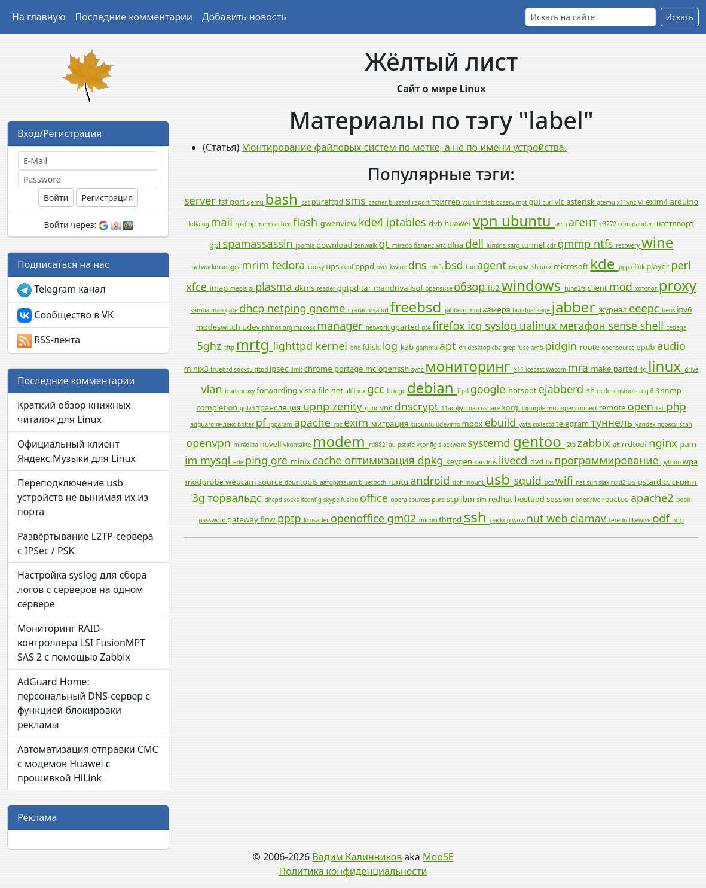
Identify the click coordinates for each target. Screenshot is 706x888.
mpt (522, 202)
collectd (544, 424)
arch (562, 224)
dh (463, 347)
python (672, 462)
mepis (239, 288)
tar (367, 287)
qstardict (655, 481)
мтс (442, 245)
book (683, 499)
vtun (469, 202)
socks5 (244, 369)
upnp (317, 406)
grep (510, 347)
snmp (671, 390)
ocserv (506, 202)
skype (332, 499)
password (212, 520)
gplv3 (248, 408)
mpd (475, 310)
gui (536, 201)
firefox (449, 325)
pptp (290, 518)
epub (646, 347)
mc (371, 368)
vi (642, 201)
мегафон (584, 325)
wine (657, 242)
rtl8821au (383, 444)
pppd (365, 266)
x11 (519, 369)
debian (432, 387)
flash (306, 222)
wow (519, 520)
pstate (407, 444)
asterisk (581, 201)
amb (538, 347)
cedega (677, 327)
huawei (458, 223)
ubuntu (528, 220)
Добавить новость (244, 16)
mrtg (254, 344)
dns (419, 265)
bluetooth (373, 482)
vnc (387, 407)
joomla (305, 245)
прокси (668, 424)
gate (232, 310)
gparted (405, 326)
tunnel (534, 244)
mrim (257, 265)
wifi (565, 480)
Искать (679, 17)
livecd (514, 460)
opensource (618, 347)
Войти (56, 197)
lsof (417, 287)
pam (688, 444)
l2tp (571, 444)
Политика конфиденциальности (353, 871)
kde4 (372, 222)
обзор (471, 286)
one (356, 347)
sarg (514, 245)
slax (604, 482)
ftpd (463, 391)
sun (592, 482)
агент (584, 222)
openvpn (209, 443)
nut (536, 518)
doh (459, 482)
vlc (561, 201)
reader (327, 288)
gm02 (403, 518)
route (590, 347)
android (431, 480)
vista (308, 390)
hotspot (523, 390)
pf (262, 422)
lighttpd (294, 346)
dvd (538, 461)
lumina (497, 245)
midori (429, 520)
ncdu (605, 391)
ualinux (539, 325)
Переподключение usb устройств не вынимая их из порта (82, 497)
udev (252, 326)
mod (622, 286)
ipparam (281, 424)
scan (685, 424)
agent (493, 265)
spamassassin (259, 243)
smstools (625, 391)
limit (297, 369)
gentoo (539, 441)
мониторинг (469, 366)
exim (357, 422)
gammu (427, 347)
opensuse (439, 288)
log (391, 346)
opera (399, 499)
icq (476, 325)
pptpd (349, 287)
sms (357, 200)
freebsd (417, 307)
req (644, 391)
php (676, 406)
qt (385, 243)
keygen (460, 461)
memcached (275, 224)
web (558, 518)
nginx (664, 443)
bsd (455, 265)
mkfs (437, 267)
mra (579, 367)
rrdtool (635, 444)
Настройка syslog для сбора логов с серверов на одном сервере (81, 589)
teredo (619, 520)
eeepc (645, 308)
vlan (213, 389)
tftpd (262, 369)
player (658, 266)
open (642, 406)
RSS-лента (48, 340)
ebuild (502, 422)
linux (666, 366)
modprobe (205, 481)
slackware (453, 444)
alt (617, 444)
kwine (399, 267)
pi (252, 288)
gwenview (339, 223)
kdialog (200, 224)
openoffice (359, 518)
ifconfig (312, 499)
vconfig (428, 444)
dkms (306, 287)
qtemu (607, 202)
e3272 (609, 224)
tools (310, 481)
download (335, 244)
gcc (377, 389)
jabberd (457, 310)
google (489, 389)
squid (529, 480)
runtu (399, 481)
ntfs (605, 243)
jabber (575, 307)
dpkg (431, 460)
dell (476, 243)
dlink (638, 267)
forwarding (277, 390)
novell (271, 444)
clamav (589, 518)
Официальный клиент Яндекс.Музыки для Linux (76, 451)
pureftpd (328, 201)
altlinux (356, 391)
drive (691, 369)
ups (333, 266)
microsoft (572, 266)
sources (420, 499)
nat (581, 482)
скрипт (685, 481)
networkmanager (216, 267)
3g (200, 498)
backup (501, 520)
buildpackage (532, 310)
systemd (490, 443)
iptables (407, 222)
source (271, 481)
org (288, 327)
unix (547, 267)
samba (201, 310)
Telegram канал (61, 289)
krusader (317, 520)
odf (662, 518)
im (192, 460)
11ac (448, 408)
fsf (224, 201)
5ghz (210, 346)
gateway (243, 519)
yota (526, 424)
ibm (469, 499)
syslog (502, 325)
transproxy (240, 391)
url (385, 310)
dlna (456, 244)
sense (624, 325)
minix (302, 461)
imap (219, 287)
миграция (391, 423)
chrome (319, 368)
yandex (646, 424)
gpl (216, 244)
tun (471, 267)
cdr (552, 245)
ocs (550, 482)
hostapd (530, 499)
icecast (535, 369)
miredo (403, 245)
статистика (364, 310)
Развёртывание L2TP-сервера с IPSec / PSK (85, 543)
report (421, 202)
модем (519, 267)
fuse (524, 347)
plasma (275, 286)
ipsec (280, 368)
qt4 (426, 327)
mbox (473, 423)
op (252, 224)
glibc (372, 408)
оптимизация (380, 460)
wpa (690, 461)
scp (454, 499)
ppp (625, 267)
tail (661, 408)
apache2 (653, 498)
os (632, 481)
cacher (379, 202)
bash (283, 199)
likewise (640, 520)
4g (644, 369)
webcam (241, 481)
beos (669, 310)
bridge (397, 391)
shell (653, 325)
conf (348, 267)
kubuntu (422, 424)
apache (314, 422)
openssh (394, 368)
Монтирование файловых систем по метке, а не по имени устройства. (404, 147)
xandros (486, 462)
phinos (272, 327)
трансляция (279, 407)
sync (418, 369)
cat (306, 202)
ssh (477, 517)
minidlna (247, 444)
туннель (613, 422)
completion (217, 407)
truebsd (222, 369)
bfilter (246, 424)
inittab (486, 202)
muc (554, 408)
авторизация (339, 482)
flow (268, 519)
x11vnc (627, 202)
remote (613, 407)
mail (223, 222)
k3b (408, 347)
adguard (202, 424)
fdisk (371, 347)
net (338, 390)
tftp (230, 347)
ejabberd (562, 389)
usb (499, 479)
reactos (616, 499)
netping (288, 308)
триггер (446, 201)
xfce (197, 286)
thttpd (451, 519)
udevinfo (449, 424)
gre (281, 460)
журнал (614, 309)
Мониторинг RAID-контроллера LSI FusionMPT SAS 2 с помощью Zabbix (81, 643)
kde (604, 263)
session (561, 499)
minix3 (197, 368)
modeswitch (219, 326)
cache (328, 460)
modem (341, 441)
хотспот (646, 288)
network (378, 327)
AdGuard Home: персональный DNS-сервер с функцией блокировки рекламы (83, 703)
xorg (511, 407)
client (598, 287)
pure (439, 499)
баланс (425, 245)
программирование (607, 460)
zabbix (595, 443)
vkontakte (298, 444)
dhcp (253, 308)
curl (548, 202)
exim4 (658, 201)
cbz (496, 347)
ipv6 (684, 309)
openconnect (580, 408)
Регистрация (107, 197)
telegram (573, 423)
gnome (328, 308)
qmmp (576, 243)
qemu (256, 202)
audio (671, 346)
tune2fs (575, 288)
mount (475, 482)
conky (317, 267)
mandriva (391, 287)
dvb (436, 223)
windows (533, 285)
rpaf (241, 224)
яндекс (226, 424)
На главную (39, 16)
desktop (479, 347)
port (238, 201)
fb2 (495, 287)
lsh (535, 267)
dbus (292, 482)
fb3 (655, 391)
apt (449, 346)
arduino (684, 201)
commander (636, 224)
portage (349, 368)
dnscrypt (418, 406)
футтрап (468, 408)
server (201, 200)
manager (341, 325)
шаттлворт (674, 223)
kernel (333, 346)
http (678, 520)
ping (258, 460)
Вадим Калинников (357, 856)
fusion (350, 499)
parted (626, 368)
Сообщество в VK (65, 315)
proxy (677, 285)
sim (482, 499)
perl (680, 265)
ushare (491, 408)
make (602, 368)
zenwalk (366, 245)
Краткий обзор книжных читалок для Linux (73, 412)
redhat (501, 499)
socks (291, 499)
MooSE (438, 856)
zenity (348, 406)
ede (239, 462)
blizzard (400, 202)
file (324, 390)
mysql (216, 460)
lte (550, 462)
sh (591, 390)
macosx (305, 327)
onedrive (589, 499)
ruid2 (619, 482)
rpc (339, 424)
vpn (487, 220)
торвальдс (236, 498)
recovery (628, 245)
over (383, 267)
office (375, 498)
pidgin (562, 346)
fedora (290, 265)
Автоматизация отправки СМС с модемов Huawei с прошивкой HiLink (87, 763)
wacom (557, 369)
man (218, 310)
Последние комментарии (133, 16)
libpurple (533, 408)
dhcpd (273, 499)
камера (498, 309)
